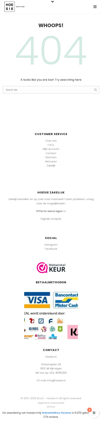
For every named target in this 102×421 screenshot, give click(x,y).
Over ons (51, 141)
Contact (51, 153)
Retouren (51, 161)
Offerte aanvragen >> (51, 211)
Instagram (51, 244)
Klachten (51, 157)
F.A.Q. (51, 145)
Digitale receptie (51, 219)
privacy (51, 406)
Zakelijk (51, 165)
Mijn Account (51, 149)
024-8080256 (58, 373)
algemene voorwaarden (51, 403)
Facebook (51, 249)
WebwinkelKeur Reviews (56, 413)
